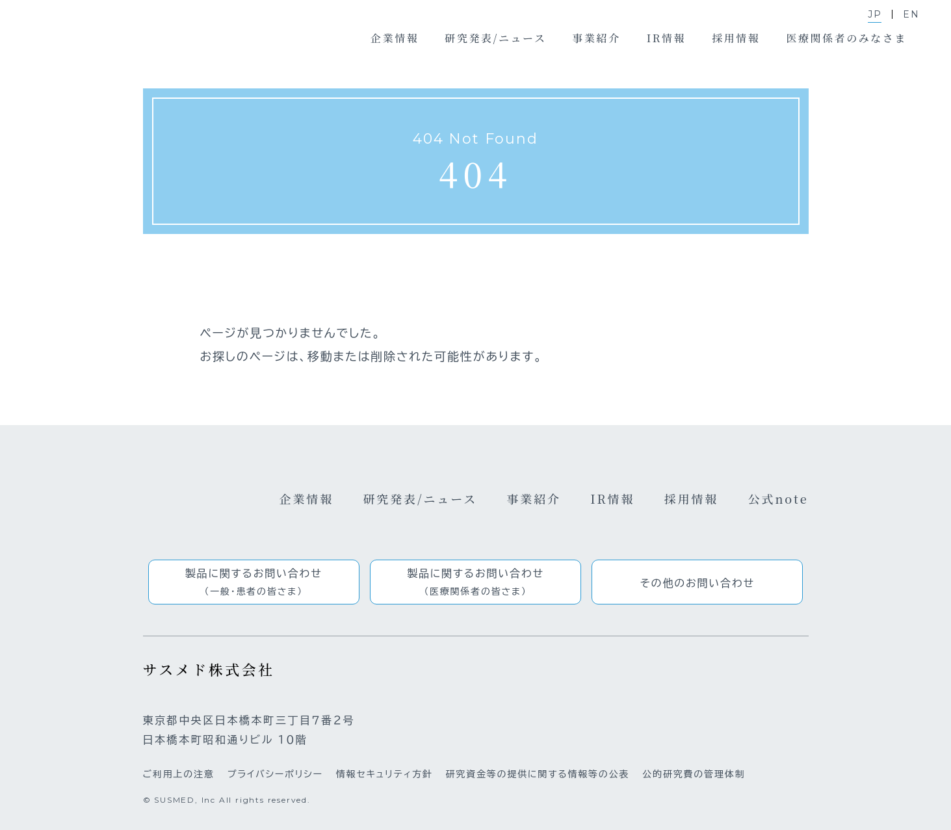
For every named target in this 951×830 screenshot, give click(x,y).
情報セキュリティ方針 (384, 774)
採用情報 (691, 498)
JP (875, 14)
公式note (778, 498)
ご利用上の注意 (179, 774)
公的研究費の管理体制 (693, 774)
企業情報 (307, 498)
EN (911, 14)
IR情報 (612, 498)
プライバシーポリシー (275, 774)
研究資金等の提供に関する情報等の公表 (538, 774)
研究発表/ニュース (420, 498)
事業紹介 (533, 498)
